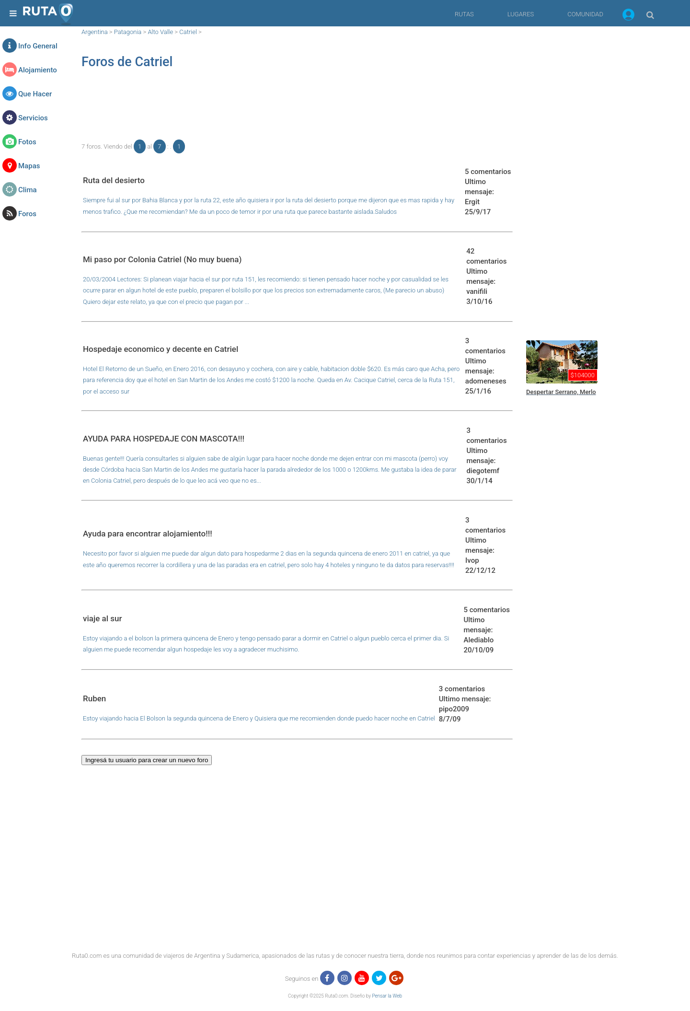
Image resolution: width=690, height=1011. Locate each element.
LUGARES (520, 14)
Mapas (29, 166)
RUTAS (464, 14)
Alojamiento (37, 70)
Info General (38, 46)
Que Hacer (35, 94)
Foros (27, 213)
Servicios (33, 118)
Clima (27, 190)
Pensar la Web (387, 996)
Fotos (27, 142)
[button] (628, 16)
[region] (297, 108)
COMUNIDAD (585, 14)
